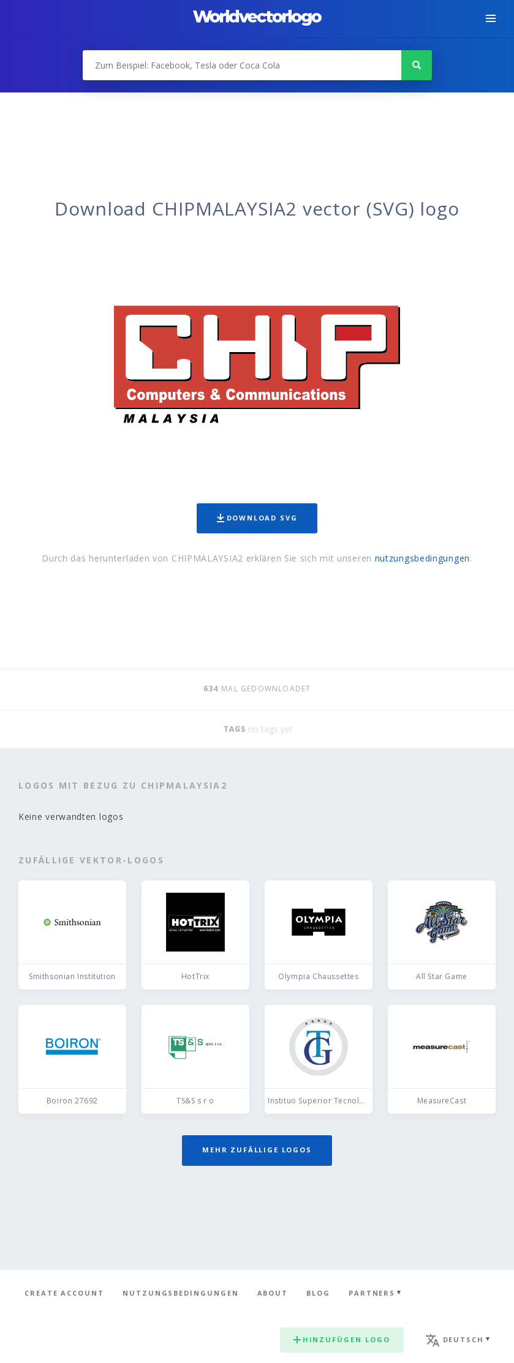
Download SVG (257, 517)
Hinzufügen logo (341, 1339)
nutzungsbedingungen (422, 558)
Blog (318, 1292)
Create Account (64, 1292)
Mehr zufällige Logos (256, 1149)
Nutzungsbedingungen (181, 1292)
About (273, 1292)
